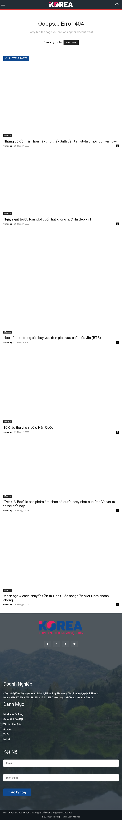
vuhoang (7, 146)
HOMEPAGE (71, 42)
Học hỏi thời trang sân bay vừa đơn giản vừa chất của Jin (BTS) (52, 338)
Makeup (7, 135)
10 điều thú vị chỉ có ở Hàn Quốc (28, 427)
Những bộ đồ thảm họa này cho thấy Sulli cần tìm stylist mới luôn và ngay (60, 141)
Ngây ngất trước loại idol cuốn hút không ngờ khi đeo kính (47, 219)
